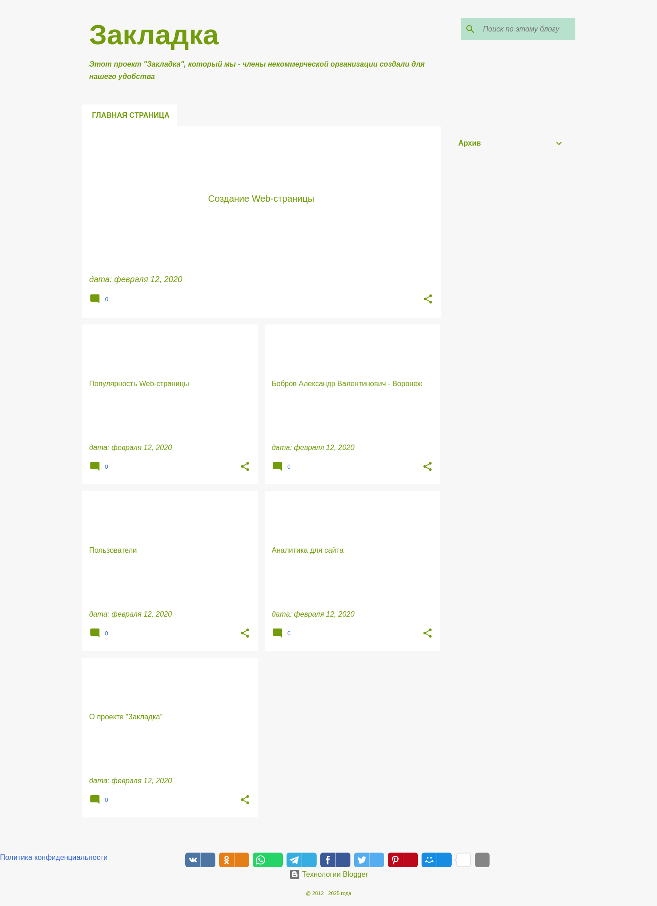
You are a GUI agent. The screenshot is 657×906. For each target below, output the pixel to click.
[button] (427, 300)
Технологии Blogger (328, 874)
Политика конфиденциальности (54, 857)
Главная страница (131, 115)
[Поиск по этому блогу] (527, 29)
